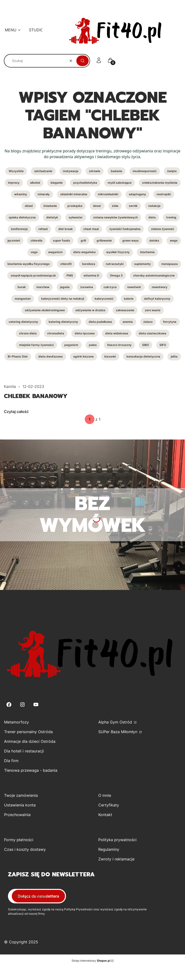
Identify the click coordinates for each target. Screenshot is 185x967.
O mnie (104, 795)
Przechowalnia (17, 814)
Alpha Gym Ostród (115, 722)
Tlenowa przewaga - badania (30, 770)
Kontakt (105, 814)
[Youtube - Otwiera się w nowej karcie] (36, 705)
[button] (82, 60)
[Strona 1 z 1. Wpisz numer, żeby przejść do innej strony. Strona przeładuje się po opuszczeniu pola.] (89, 419)
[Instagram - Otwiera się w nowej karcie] (22, 705)
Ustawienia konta (20, 805)
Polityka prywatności (117, 839)
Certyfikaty (108, 805)
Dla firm (11, 760)
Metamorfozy (16, 722)
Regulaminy (108, 849)
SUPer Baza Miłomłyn (118, 731)
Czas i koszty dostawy (25, 849)
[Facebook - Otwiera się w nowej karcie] (9, 705)
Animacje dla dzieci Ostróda (29, 741)
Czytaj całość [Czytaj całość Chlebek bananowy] (16, 411)
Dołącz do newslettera (38, 896)
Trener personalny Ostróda (28, 731)
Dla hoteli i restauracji (24, 751)
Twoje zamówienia (21, 795)
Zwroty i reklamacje (116, 859)
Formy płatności (18, 839)
